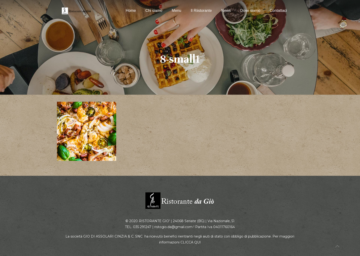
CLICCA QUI (190, 242)
